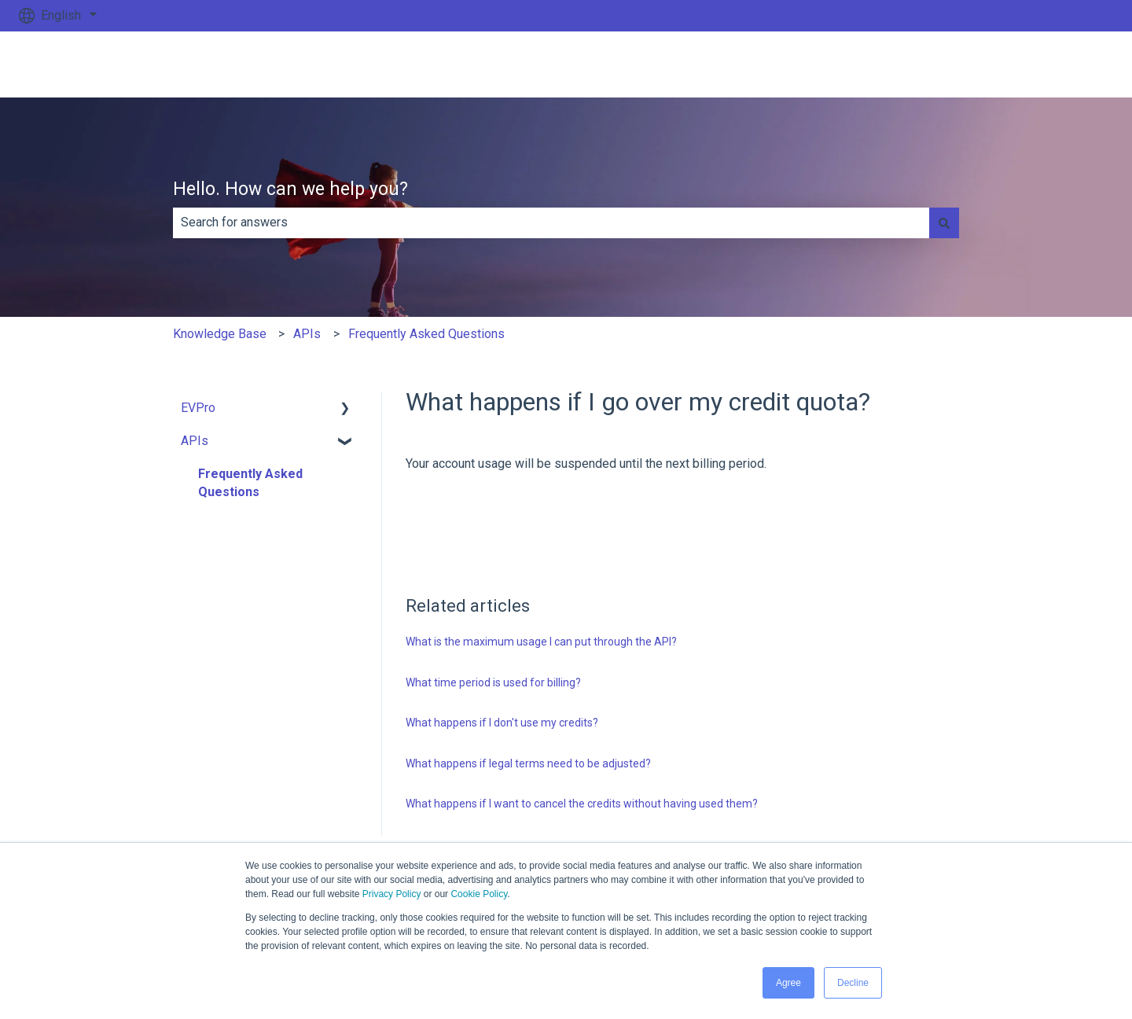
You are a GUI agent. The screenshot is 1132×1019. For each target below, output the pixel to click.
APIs (307, 333)
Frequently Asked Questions (426, 333)
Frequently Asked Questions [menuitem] (250, 482)
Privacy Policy (391, 893)
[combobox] (551, 222)
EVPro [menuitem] (198, 407)
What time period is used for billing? (493, 682)
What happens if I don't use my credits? (502, 722)
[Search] (944, 222)
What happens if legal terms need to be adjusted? (528, 763)
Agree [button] (788, 982)
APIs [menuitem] (194, 440)
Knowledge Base (219, 333)
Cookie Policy (478, 893)
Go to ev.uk (1067, 64)
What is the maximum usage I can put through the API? (541, 641)
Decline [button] (853, 982)
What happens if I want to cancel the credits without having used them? (582, 803)
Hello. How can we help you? (290, 189)
